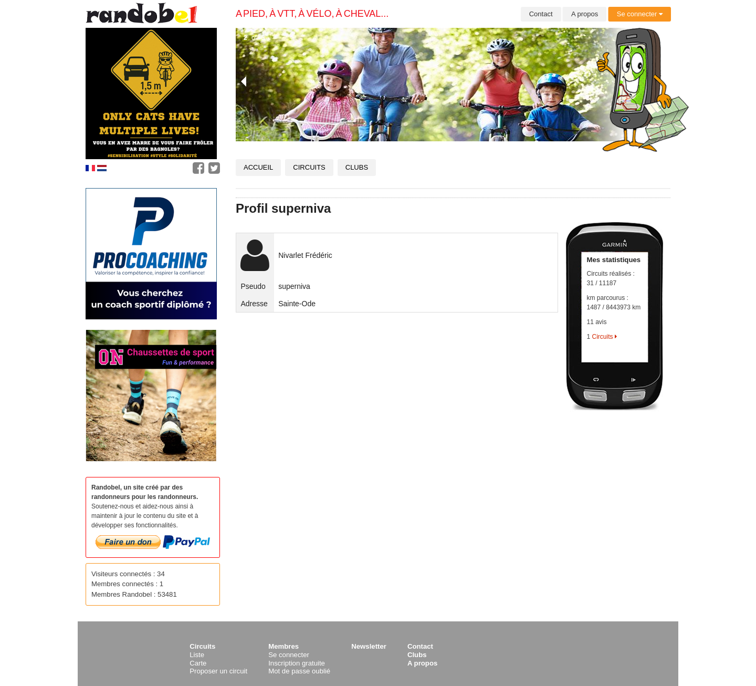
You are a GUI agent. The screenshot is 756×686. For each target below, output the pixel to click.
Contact (541, 14)
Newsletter (368, 646)
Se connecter (640, 14)
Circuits (309, 167)
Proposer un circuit (218, 671)
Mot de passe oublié (299, 671)
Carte (198, 663)
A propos (584, 14)
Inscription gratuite (296, 663)
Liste (197, 655)
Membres (283, 646)
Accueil (258, 167)
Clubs (356, 167)
